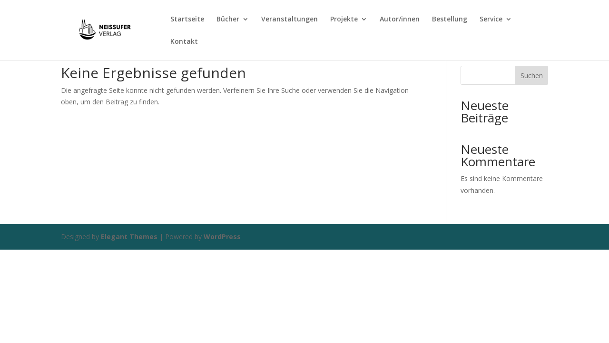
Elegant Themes (129, 236)
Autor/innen (400, 19)
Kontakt (184, 42)
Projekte (344, 19)
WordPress (222, 236)
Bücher (227, 19)
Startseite (187, 19)
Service (491, 19)
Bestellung (449, 19)
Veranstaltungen (289, 19)
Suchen (532, 75)
